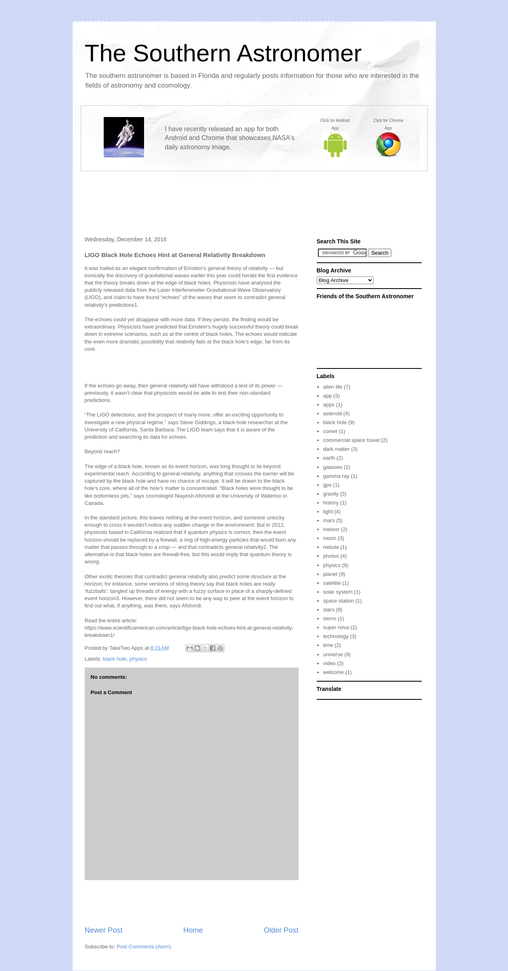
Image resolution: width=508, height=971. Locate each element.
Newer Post (104, 930)
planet (330, 574)
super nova (336, 627)
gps (327, 485)
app (327, 396)
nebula (331, 547)
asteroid (332, 413)
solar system (338, 592)
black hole (115, 659)
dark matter (336, 449)
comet (330, 431)
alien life (333, 387)
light (328, 512)
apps (328, 405)
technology (336, 636)
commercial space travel (351, 440)
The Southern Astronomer (223, 53)
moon (330, 538)
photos (331, 556)
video (329, 663)
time (328, 645)
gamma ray (336, 476)
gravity (331, 494)
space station (338, 601)
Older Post (281, 930)
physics (138, 659)
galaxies (333, 467)
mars (329, 520)
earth (329, 458)
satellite (332, 583)
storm (330, 618)
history (331, 503)
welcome (333, 672)
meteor (331, 529)
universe (333, 654)
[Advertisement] (254, 196)
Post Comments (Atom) (144, 947)
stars (328, 610)
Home (193, 930)
